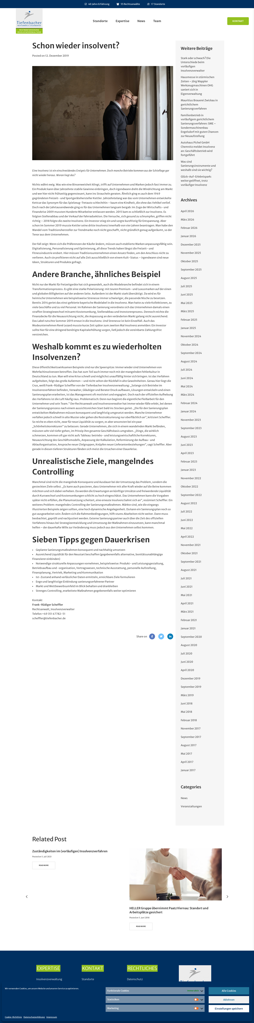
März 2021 (187, 611)
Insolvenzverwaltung (49, 979)
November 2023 (191, 419)
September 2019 (191, 686)
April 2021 (187, 603)
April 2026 (187, 211)
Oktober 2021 (189, 553)
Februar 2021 (189, 620)
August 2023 (189, 436)
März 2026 (187, 219)
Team (157, 21)
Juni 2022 (187, 520)
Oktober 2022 (189, 486)
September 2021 (191, 561)
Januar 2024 (188, 411)
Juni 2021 (186, 586)
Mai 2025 (187, 303)
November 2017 (191, 728)
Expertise (122, 21)
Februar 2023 (189, 461)
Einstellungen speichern (229, 1008)
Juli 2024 (186, 369)
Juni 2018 (186, 703)
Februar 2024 (189, 403)
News (141, 21)
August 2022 (189, 503)
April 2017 (187, 762)
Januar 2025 (188, 328)
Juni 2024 (187, 378)
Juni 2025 (187, 294)
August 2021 (188, 570)
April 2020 (187, 670)
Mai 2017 (186, 753)
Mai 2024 (187, 386)
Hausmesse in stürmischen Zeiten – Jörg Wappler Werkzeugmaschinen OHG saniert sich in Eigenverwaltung (197, 85)
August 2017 (188, 745)
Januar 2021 (188, 628)
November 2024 (191, 336)
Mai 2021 (186, 595)
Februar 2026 (189, 227)
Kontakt (238, 21)
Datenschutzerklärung (34, 1017)
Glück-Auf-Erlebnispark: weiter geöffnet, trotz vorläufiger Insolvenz (196, 180)
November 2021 (191, 545)
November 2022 (191, 478)
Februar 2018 (189, 720)
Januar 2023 (188, 469)
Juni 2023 (187, 444)
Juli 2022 (186, 511)
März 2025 (187, 311)
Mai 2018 (186, 711)
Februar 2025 (189, 319)
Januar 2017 (188, 770)
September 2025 (191, 269)
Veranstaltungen (191, 806)
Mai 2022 (187, 528)
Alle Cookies (229, 990)
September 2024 (191, 353)
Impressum (51, 1017)
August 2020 (189, 645)
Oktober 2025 (189, 261)
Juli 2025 (186, 286)
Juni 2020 (187, 661)
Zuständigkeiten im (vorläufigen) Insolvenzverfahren (70, 851)
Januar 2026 (188, 236)
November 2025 (191, 252)
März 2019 (187, 695)
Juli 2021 (186, 578)
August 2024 (189, 361)
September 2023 (191, 428)
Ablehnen (229, 999)
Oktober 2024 (189, 344)
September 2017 (191, 737)
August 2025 (189, 278)
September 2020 (191, 636)
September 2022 (191, 495)
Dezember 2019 (190, 678)
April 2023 (187, 453)
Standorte (100, 21)
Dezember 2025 (191, 244)
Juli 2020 (186, 653)
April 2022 (187, 536)
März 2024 (187, 394)
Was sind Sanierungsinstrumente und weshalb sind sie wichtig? (198, 166)
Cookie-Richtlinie (13, 1017)
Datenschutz (135, 979)
